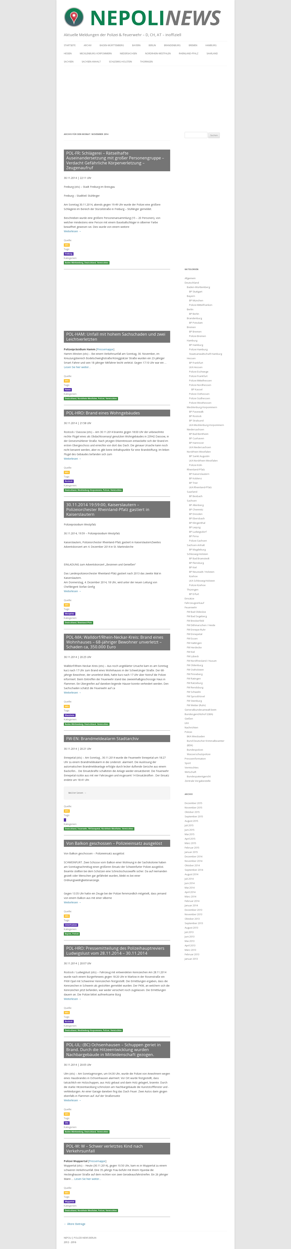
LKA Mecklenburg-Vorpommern (206, 425)
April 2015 (190, 838)
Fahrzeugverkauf (194, 603)
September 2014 (194, 869)
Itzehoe (193, 576)
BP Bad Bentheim (198, 434)
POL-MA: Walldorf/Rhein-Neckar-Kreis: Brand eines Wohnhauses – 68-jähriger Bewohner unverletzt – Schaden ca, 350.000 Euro (114, 642)
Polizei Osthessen (199, 394)
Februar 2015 (192, 847)
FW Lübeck (193, 656)
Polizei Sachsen (198, 540)
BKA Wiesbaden (196, 736)
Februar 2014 (192, 901)
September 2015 (194, 816)
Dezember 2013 (193, 909)
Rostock (69, 481)
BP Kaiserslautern (199, 474)
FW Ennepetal (94, 829)
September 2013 (194, 923)
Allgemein (190, 278)
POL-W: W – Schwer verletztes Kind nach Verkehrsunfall (104, 1148)
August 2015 (191, 821)
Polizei (101, 398)
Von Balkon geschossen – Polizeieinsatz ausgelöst (114, 843)
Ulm (66, 1123)
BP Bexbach (195, 496)
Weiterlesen (72, 231)
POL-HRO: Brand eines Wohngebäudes (103, 413)
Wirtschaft (190, 772)
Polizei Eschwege (198, 371)
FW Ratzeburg (194, 683)
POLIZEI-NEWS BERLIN (85, 1237)
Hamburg (211, 45)
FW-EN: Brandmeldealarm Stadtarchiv (102, 738)
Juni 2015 (189, 829)
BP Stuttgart (195, 291)
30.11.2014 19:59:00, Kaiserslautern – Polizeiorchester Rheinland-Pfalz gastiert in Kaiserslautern (107, 509)
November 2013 (193, 914)
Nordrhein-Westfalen (158, 53)
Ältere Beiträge (74, 1224)
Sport (188, 763)
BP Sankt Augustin (199, 456)
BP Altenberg (196, 505)
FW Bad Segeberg (197, 616)
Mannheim (69, 715)
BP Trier (193, 482)
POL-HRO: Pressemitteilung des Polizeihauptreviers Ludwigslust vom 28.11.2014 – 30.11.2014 (115, 950)
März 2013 (190, 950)
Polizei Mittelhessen (200, 380)
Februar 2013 (192, 954)
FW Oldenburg (195, 665)
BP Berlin (194, 313)
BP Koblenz (195, 478)
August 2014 (191, 874)
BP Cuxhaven (196, 438)
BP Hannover (196, 442)
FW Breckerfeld (195, 620)
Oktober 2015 (192, 812)
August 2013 (191, 927)
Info (67, 245)
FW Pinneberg (194, 674)
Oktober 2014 (192, 865)
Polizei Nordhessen (200, 385)
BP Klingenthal (197, 523)
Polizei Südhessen (199, 398)
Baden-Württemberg (112, 45)
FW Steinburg (194, 700)
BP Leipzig (194, 527)
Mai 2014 (189, 887)
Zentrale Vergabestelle (198, 781)
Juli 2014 (189, 878)
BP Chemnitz (196, 509)
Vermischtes (102, 263)
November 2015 (193, 807)
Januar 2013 (191, 958)
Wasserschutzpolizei (198, 754)
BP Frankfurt (196, 362)
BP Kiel (193, 567)
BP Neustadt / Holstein (201, 571)
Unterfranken (71, 925)
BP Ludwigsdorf (198, 531)
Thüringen (146, 61)
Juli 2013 (189, 932)
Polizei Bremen (197, 336)
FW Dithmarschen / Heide (201, 625)
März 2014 (190, 896)
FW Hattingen (194, 643)
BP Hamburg (196, 345)
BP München (196, 300)
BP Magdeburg (197, 549)
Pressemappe (105, 349)
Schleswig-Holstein (120, 61)
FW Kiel (191, 652)
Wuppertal (69, 1201)
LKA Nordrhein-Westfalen (203, 460)
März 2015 (190, 843)
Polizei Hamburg (198, 349)
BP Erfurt (194, 594)
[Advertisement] (145, 97)
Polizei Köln (195, 465)
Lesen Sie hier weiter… (77, 367)
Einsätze (189, 598)
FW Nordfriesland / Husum (202, 660)
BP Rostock (195, 416)
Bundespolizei (195, 749)
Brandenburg (172, 45)
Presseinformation (195, 758)
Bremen (193, 45)
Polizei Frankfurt (198, 376)
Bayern (136, 45)
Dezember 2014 (193, 856)
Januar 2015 (191, 852)
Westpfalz (69, 614)
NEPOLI (67, 1237)
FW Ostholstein (195, 669)
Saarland (212, 53)
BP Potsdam (196, 322)
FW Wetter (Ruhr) (196, 705)
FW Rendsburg (195, 687)
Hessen (68, 53)
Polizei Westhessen (200, 402)
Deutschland (90, 263)
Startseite (70, 45)
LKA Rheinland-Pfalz (200, 487)
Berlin (152, 45)
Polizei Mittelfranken (200, 305)
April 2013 (190, 945)
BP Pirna (194, 536)
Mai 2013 (189, 941)
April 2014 (190, 892)
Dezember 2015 (193, 803)
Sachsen (68, 61)
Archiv (87, 45)
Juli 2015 (189, 825)
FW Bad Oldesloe (196, 611)
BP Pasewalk (196, 411)
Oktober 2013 (192, 918)
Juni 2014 (189, 883)
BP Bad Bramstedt (199, 558)
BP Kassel (196, 389)
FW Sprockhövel (196, 696)
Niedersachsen (128, 53)
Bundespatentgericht (199, 776)
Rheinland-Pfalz (188, 53)
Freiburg (68, 254)
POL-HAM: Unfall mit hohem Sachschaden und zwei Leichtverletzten (115, 336)
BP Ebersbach (197, 518)
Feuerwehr (82, 829)
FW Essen (192, 638)
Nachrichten (191, 727)
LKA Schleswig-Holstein (202, 580)
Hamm (68, 389)
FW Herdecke (194, 647)
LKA (187, 723)
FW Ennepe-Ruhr (196, 629)
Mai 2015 (189, 834)
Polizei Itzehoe (197, 585)
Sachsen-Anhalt (91, 61)
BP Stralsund (196, 420)
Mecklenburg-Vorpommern (96, 53)
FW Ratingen (194, 678)
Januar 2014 (191, 905)
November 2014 (193, 861)
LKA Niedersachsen (200, 447)
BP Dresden (195, 514)
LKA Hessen (195, 367)
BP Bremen (195, 331)
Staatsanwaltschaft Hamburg (205, 353)
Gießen (189, 718)
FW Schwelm (194, 692)
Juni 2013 (189, 936)
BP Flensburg (196, 563)
